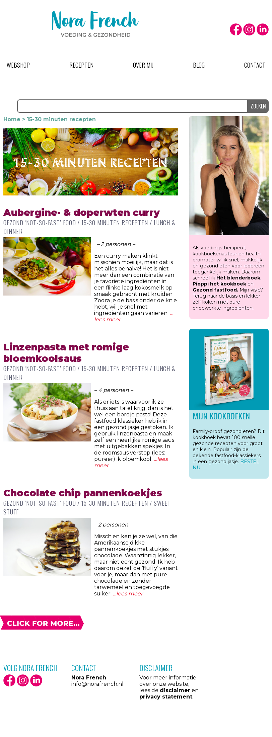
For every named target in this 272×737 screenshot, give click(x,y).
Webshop (18, 65)
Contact (254, 65)
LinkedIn (263, 29)
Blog (199, 65)
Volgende (42, 623)
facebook (236, 29)
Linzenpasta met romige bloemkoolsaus (66, 352)
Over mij (143, 65)
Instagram (249, 29)
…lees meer (128, 593)
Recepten (81, 65)
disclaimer (175, 690)
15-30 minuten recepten (114, 222)
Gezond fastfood (215, 290)
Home (11, 119)
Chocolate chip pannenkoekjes (82, 493)
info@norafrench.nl (97, 684)
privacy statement (165, 696)
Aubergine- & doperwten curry (81, 212)
